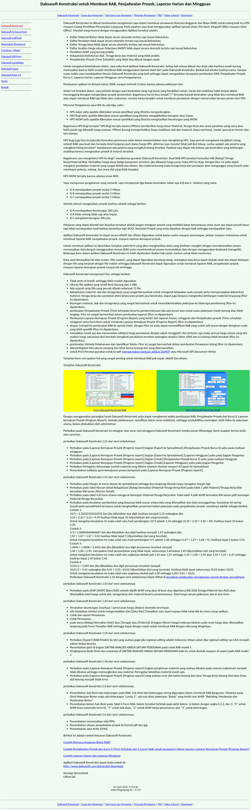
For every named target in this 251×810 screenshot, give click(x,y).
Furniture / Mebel (10, 50)
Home (4, 81)
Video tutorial (171, 15)
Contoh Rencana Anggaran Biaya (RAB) (86, 742)
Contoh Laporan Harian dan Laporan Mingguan (92, 756)
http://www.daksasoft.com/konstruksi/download (93, 766)
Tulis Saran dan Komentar (118, 15)
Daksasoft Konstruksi (68, 15)
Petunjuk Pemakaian (144, 15)
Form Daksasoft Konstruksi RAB (110, 410)
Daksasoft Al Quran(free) (14, 31)
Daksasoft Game (9, 68)
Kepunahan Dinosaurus (13, 44)
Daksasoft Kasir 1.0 (11, 74)
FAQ (160, 15)
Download (186, 15)
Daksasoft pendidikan (12, 62)
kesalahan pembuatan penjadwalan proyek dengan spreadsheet (205, 577)
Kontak (5, 87)
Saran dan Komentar (92, 15)
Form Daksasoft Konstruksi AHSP (203, 410)
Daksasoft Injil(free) (11, 38)
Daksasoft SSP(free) (11, 56)
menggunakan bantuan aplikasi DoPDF (145, 351)
